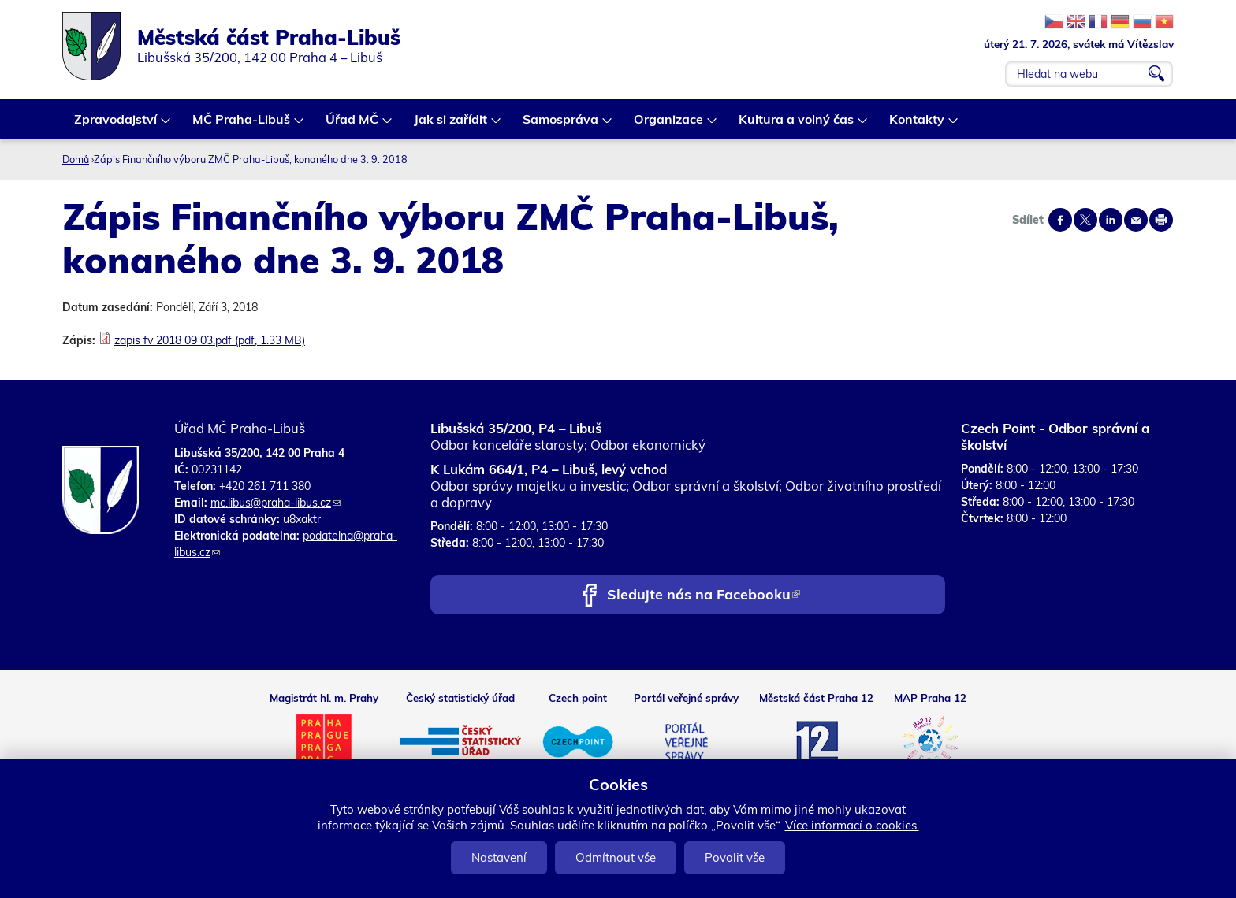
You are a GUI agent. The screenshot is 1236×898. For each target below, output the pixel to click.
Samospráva (561, 125)
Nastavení (499, 857)
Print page (1161, 220)
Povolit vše (735, 857)
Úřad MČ (353, 125)
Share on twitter (1085, 220)
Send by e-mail (1136, 220)
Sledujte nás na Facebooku (703, 596)
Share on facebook (1060, 220)
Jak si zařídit (451, 125)
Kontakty (917, 125)
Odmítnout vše (615, 857)
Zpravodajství (116, 125)
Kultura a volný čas (797, 125)
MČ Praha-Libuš (242, 125)
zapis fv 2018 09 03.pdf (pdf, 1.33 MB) (209, 340)
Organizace (669, 125)
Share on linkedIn (1110, 220)
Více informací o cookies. (852, 825)
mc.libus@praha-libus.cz (275, 502)
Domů (75, 159)
